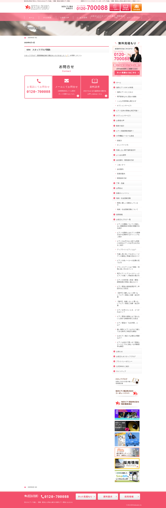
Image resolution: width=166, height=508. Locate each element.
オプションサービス (124, 105)
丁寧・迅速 (120, 183)
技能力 (119, 140)
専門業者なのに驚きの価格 (126, 96)
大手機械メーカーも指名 (125, 135)
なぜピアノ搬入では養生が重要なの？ (128, 336)
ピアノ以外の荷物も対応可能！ (127, 110)
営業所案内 (121, 173)
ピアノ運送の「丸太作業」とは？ (127, 323)
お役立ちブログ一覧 (123, 219)
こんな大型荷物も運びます (126, 101)
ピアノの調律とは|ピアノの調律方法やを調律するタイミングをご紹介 (128, 234)
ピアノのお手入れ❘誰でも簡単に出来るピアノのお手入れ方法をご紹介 (128, 242)
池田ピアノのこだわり (125, 92)
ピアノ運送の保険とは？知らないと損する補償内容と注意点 (128, 317)
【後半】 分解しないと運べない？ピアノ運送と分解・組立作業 (128, 303)
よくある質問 (121, 154)
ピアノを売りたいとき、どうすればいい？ (128, 310)
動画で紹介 (120, 125)
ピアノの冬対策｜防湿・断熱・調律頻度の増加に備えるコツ (128, 280)
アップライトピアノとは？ (126, 249)
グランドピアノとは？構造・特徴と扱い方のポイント (128, 268)
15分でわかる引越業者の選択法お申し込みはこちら (94, 86)
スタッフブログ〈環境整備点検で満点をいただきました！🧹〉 (47, 55)
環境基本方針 (122, 178)
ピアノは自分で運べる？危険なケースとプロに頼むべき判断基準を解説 (128, 344)
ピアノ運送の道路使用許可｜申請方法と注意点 (128, 287)
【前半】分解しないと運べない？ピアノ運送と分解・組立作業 (128, 294)
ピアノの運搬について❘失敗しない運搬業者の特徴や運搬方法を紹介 (128, 226)
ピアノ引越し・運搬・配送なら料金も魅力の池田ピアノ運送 (47, 502)
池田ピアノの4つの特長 (124, 87)
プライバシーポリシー (124, 361)
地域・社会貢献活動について (127, 209)
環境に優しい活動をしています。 (127, 203)
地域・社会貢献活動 (123, 198)
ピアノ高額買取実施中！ (125, 130)
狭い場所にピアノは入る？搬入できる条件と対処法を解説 (128, 330)
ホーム (118, 82)
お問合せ (119, 188)
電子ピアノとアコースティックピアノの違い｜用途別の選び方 (128, 274)
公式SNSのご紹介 (122, 366)
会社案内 (120, 169)
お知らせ (119, 351)
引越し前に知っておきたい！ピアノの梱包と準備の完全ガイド (128, 255)
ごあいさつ (121, 164)
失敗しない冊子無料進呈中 (126, 150)
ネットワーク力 (122, 144)
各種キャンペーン (122, 193)
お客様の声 (120, 120)
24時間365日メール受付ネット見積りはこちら (66, 86)
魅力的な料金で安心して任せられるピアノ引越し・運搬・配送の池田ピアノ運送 (47, 1)
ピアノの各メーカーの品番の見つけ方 (128, 261)
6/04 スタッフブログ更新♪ (39, 50)
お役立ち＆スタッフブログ (126, 356)
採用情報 (119, 214)
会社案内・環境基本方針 (125, 160)
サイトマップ (121, 371)
